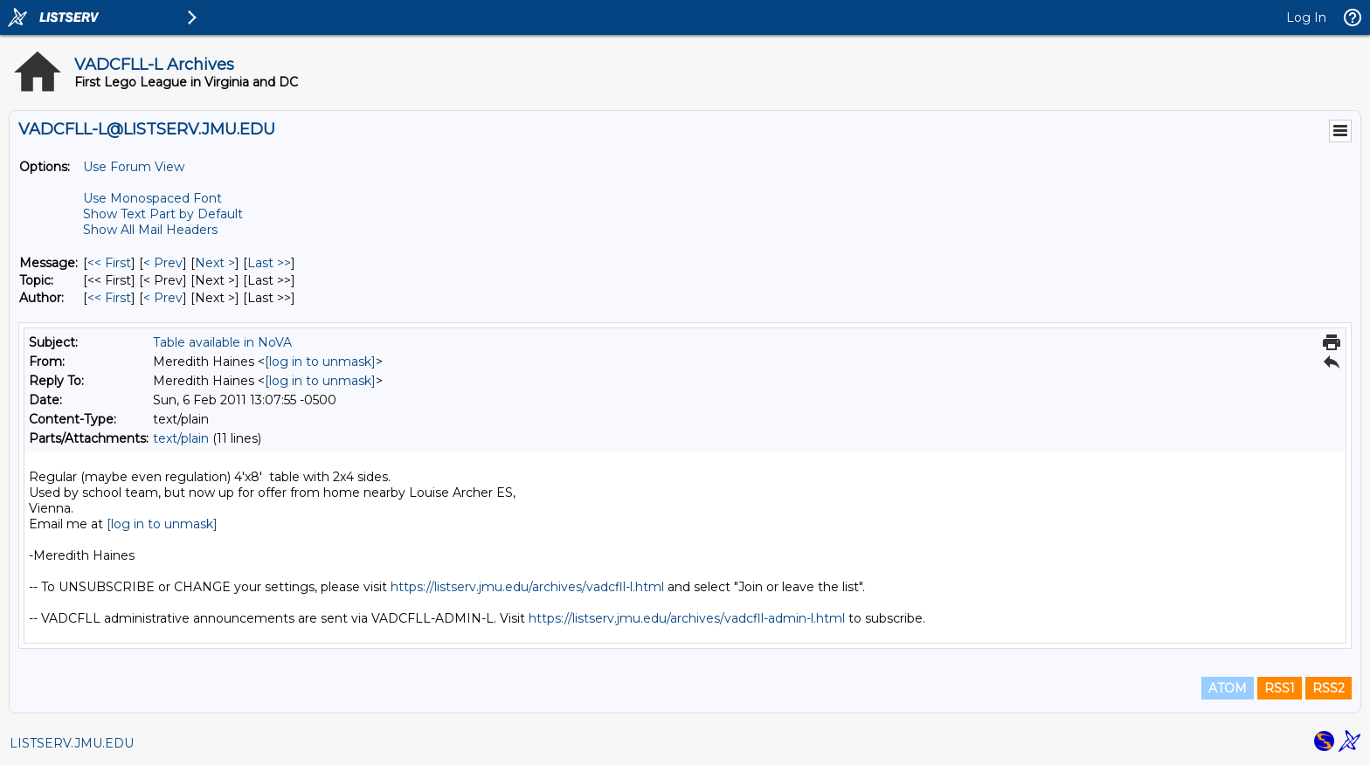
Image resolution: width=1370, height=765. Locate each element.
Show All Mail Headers (150, 230)
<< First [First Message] (109, 263)
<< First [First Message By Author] (109, 298)
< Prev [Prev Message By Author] (163, 298)
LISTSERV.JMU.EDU (72, 743)
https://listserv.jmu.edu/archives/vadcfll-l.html (527, 587)
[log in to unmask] (320, 361)
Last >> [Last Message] (269, 263)
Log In (1306, 17)
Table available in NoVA (222, 342)
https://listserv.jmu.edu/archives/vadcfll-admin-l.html (687, 618)
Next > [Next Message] (215, 263)
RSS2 (1328, 688)
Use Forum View (133, 167)
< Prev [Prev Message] (163, 263)
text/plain (181, 438)
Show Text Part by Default (163, 214)
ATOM (1227, 688)
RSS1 (1279, 688)
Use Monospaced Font (152, 198)
